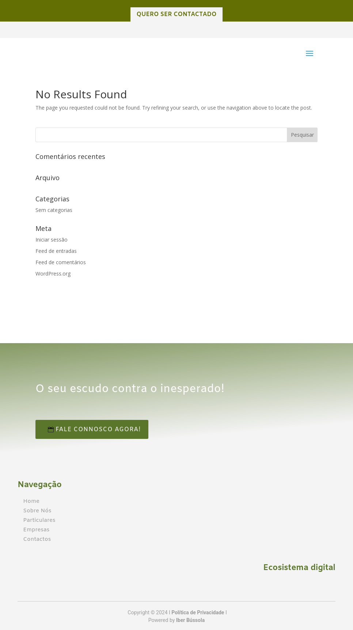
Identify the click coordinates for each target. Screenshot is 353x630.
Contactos (37, 539)
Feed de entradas (56, 250)
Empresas (36, 530)
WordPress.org (53, 273)
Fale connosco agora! (113, 429)
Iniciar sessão (51, 239)
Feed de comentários (60, 262)
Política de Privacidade (197, 612)
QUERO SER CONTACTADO (177, 14)
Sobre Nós (37, 511)
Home (31, 501)
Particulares (39, 520)
